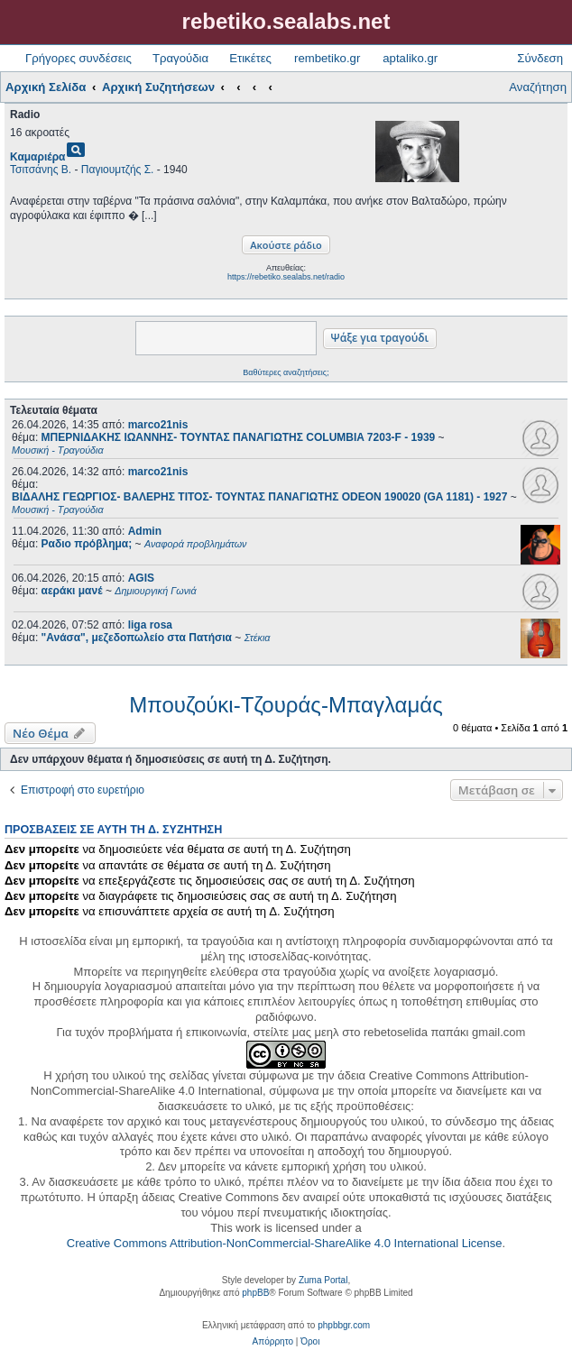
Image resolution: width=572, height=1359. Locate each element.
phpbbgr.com (344, 1325)
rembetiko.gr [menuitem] (327, 58)
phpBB (255, 1293)
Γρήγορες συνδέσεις (78, 58)
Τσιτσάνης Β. (40, 169)
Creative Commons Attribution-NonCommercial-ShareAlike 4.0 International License (285, 1243)
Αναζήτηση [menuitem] (538, 87)
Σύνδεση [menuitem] (540, 58)
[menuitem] (273, 1342)
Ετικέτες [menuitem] (250, 58)
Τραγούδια (180, 58)
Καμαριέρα (37, 157)
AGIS (141, 578)
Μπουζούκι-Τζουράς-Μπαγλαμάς (286, 705)
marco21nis (158, 424)
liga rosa (150, 625)
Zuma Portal (323, 1280)
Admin (144, 531)
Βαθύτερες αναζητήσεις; (285, 372)
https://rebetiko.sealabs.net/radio (286, 276)
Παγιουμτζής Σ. (117, 169)
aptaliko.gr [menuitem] (410, 58)
